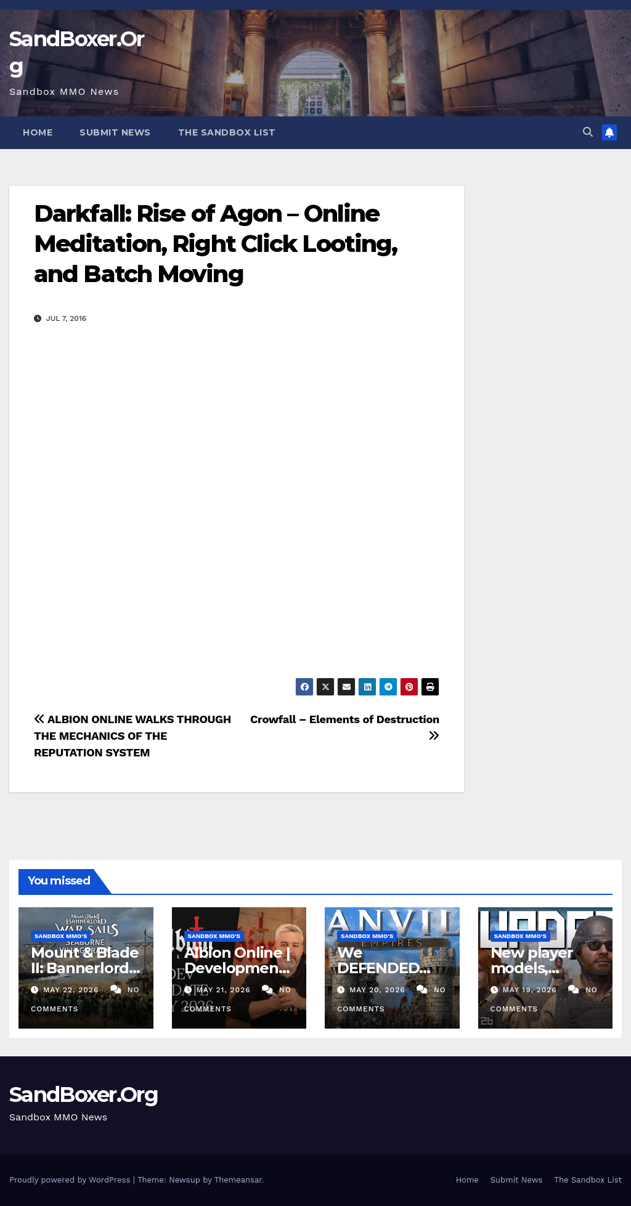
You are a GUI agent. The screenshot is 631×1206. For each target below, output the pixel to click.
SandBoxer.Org (83, 1094)
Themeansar (238, 1179)
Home (37, 132)
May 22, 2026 (72, 989)
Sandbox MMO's (61, 936)
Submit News (115, 132)
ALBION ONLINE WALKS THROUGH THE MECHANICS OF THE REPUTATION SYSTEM (132, 736)
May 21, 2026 (224, 989)
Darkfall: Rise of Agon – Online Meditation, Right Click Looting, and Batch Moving (215, 244)
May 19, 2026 (531, 989)
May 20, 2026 (379, 989)
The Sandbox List (227, 132)
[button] (588, 132)
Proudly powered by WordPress (71, 1179)
